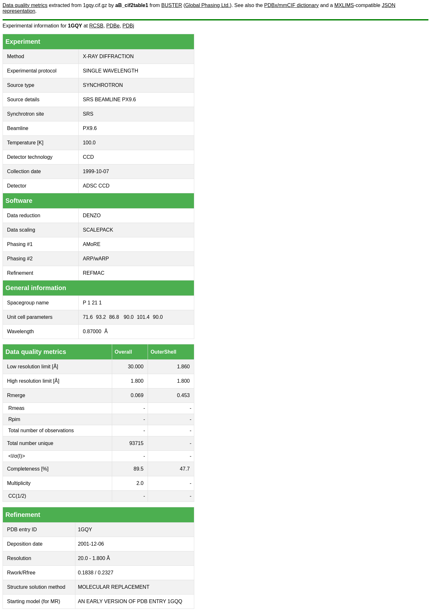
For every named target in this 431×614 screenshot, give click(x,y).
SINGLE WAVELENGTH (110, 70)
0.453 (183, 395)
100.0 (89, 142)
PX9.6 (90, 128)
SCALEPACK (98, 230)
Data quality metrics (25, 5)
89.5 (138, 469)
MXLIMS (344, 5)
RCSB (96, 25)
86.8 (114, 317)
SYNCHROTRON (103, 85)
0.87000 (92, 331)
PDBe (113, 25)
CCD (88, 157)
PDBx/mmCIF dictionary (291, 5)
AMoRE (91, 244)
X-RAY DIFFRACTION (108, 56)
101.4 (143, 317)
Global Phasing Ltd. (207, 5)
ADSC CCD (96, 185)
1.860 (183, 366)
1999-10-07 (96, 171)
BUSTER (171, 5)
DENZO (92, 215)
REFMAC (93, 273)
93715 (136, 443)
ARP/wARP (96, 258)
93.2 (101, 317)
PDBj (128, 25)
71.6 (88, 317)
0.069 (137, 395)
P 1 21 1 (92, 302)
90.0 (129, 317)
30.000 (135, 366)
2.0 (139, 483)
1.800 (137, 381)
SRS (88, 114)
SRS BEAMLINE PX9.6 (109, 99)
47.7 (185, 469)
